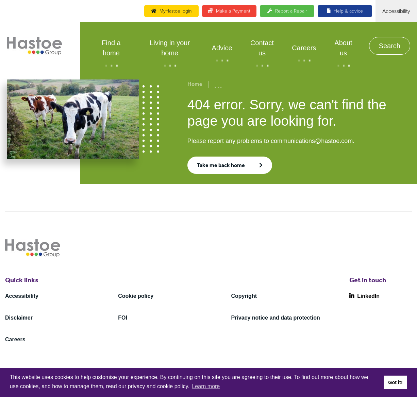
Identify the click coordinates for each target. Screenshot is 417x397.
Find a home (111, 48)
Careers (304, 48)
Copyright (244, 296)
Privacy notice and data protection (275, 318)
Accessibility (21, 296)
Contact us (262, 48)
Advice (222, 48)
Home (194, 85)
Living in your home (170, 48)
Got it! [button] (395, 382)
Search (389, 46)
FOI (122, 318)
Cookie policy (135, 296)
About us (343, 48)
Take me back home (221, 166)
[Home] (34, 46)
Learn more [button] (206, 386)
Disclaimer (19, 318)
